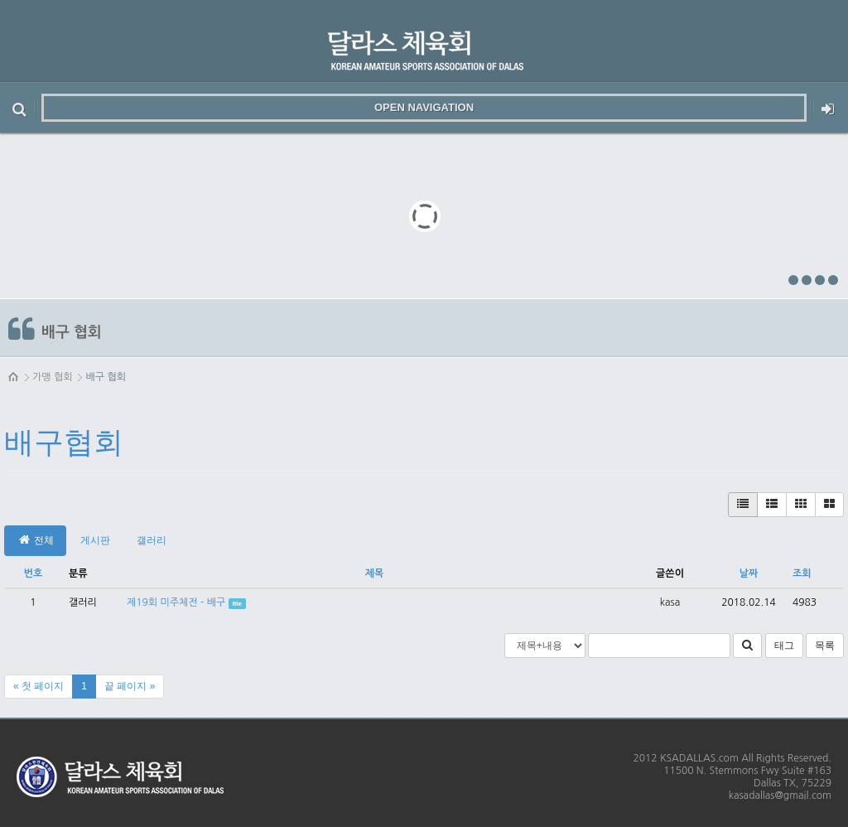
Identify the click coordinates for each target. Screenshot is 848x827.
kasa (670, 602)
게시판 (95, 540)
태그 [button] (784, 645)
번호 (33, 573)
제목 (374, 573)
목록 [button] (825, 645)
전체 (35, 540)
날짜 (749, 573)
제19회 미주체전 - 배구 (176, 602)
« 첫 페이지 (38, 686)
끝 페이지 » (129, 686)
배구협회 (63, 442)
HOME (14, 377)
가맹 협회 (52, 377)
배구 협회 (105, 377)
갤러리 (151, 540)
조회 (802, 573)
